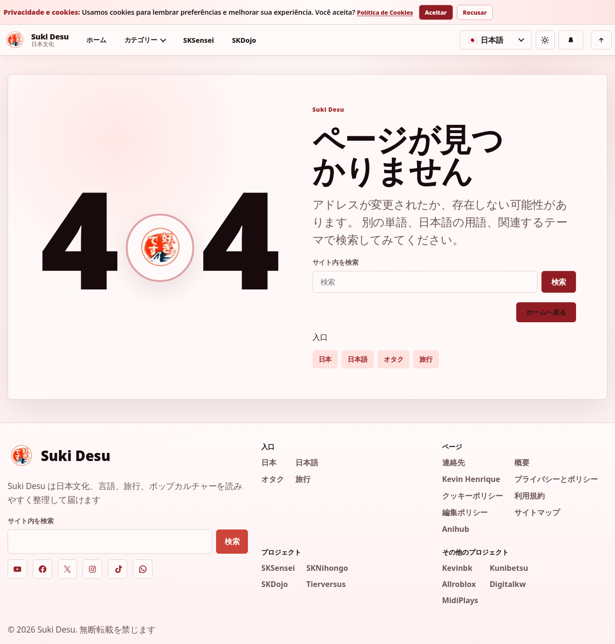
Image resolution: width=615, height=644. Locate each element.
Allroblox (459, 584)
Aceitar (436, 13)
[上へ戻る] (601, 39)
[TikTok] (117, 569)
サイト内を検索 (335, 262)
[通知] (570, 39)
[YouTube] (17, 569)
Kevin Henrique (471, 479)
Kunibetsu (509, 568)
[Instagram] (92, 569)
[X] (67, 569)
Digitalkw (508, 584)
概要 (522, 462)
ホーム (96, 39)
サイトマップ (537, 512)
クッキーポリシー (472, 495)
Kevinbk (457, 568)
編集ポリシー (465, 512)
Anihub (455, 529)
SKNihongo (327, 568)
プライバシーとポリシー (556, 479)
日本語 (358, 359)
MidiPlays (460, 600)
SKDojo (244, 40)
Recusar (475, 13)
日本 (325, 359)
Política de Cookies (385, 13)
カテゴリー (140, 39)
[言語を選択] (496, 39)
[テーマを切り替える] (545, 39)
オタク (394, 359)
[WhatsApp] (142, 569)
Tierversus (326, 584)
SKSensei (198, 40)
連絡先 (453, 462)
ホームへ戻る (546, 312)
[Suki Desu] (36, 40)
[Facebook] (42, 569)
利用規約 (529, 495)
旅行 (426, 359)
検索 (559, 282)
